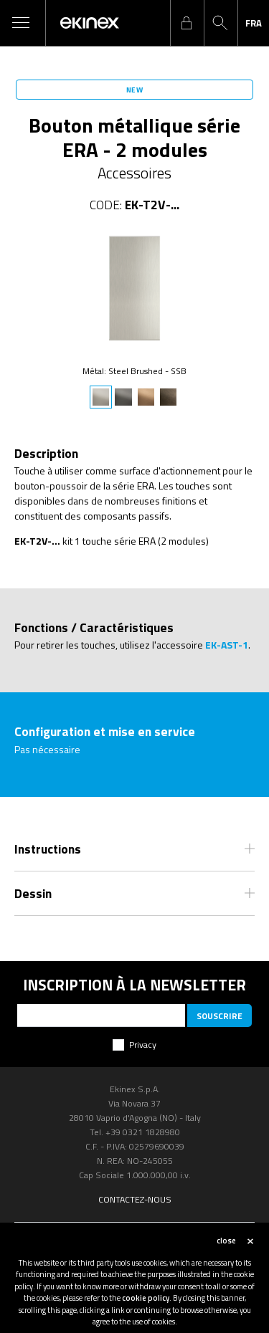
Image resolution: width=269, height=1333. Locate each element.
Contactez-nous (134, 1199)
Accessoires (134, 172)
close (226, 1240)
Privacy (142, 1044)
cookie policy (145, 1298)
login (186, 23)
